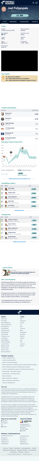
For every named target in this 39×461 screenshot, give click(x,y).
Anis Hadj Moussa (5, 322)
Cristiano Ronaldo (5, 342)
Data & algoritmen (26, 448)
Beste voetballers (6, 376)
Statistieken (13, 21)
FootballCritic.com (24, 436)
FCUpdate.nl (4, 438)
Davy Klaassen (5, 328)
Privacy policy (13, 452)
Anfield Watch (4, 443)
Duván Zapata (11, 188)
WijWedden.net (5, 441)
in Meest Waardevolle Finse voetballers (17, 78)
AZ (21, 324)
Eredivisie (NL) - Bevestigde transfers (11, 371)
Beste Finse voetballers (12, 77)
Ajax (21, 326)
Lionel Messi (4, 338)
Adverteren (17, 448)
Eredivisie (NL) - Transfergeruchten (11, 373)
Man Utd (22, 336)
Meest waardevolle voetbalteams (10, 380)
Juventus (22, 328)
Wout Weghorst (5, 326)
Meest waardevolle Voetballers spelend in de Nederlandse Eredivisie (19, 364)
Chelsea (22, 338)
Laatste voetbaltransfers (8, 358)
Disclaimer (21, 452)
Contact (34, 448)
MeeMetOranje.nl (24, 443)
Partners (11, 448)
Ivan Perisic (4, 318)
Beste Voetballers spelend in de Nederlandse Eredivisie (16, 367)
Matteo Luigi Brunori (12, 228)
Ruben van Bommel (6, 324)
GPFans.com (23, 438)
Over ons (5, 448)
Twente (22, 322)
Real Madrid (23, 332)
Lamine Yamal (5, 349)
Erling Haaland (4, 332)
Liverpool (22, 344)
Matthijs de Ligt (5, 346)
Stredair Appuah (11, 236)
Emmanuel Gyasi (12, 232)
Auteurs (27, 452)
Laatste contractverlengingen (9, 362)
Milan (21, 330)
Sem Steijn (4, 320)
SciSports (34, 401)
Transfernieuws (24, 21)
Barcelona (22, 334)
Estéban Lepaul (11, 192)
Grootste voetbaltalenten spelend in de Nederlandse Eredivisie (18, 369)
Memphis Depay (5, 330)
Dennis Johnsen (12, 223)
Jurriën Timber (5, 344)
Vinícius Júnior (5, 347)
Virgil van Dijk (4, 334)
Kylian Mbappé (5, 340)
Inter (21, 340)
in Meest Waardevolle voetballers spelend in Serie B (20, 80)
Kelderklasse (23, 441)
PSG (21, 342)
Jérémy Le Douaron (12, 219)
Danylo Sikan (11, 201)
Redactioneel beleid (22, 450)
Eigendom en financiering (9, 450)
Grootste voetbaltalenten (8, 382)
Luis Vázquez (11, 205)
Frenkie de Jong (5, 336)
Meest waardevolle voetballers (10, 378)
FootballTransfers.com (7, 435)
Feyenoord (23, 320)
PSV (21, 318)
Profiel (5, 21)
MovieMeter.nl (4, 440)
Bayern (22, 346)
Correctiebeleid (32, 450)
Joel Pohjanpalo (17, 8)
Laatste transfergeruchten (9, 360)
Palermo (3, 284)
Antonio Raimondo (12, 196)
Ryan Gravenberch (6, 351)
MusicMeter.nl (23, 440)
